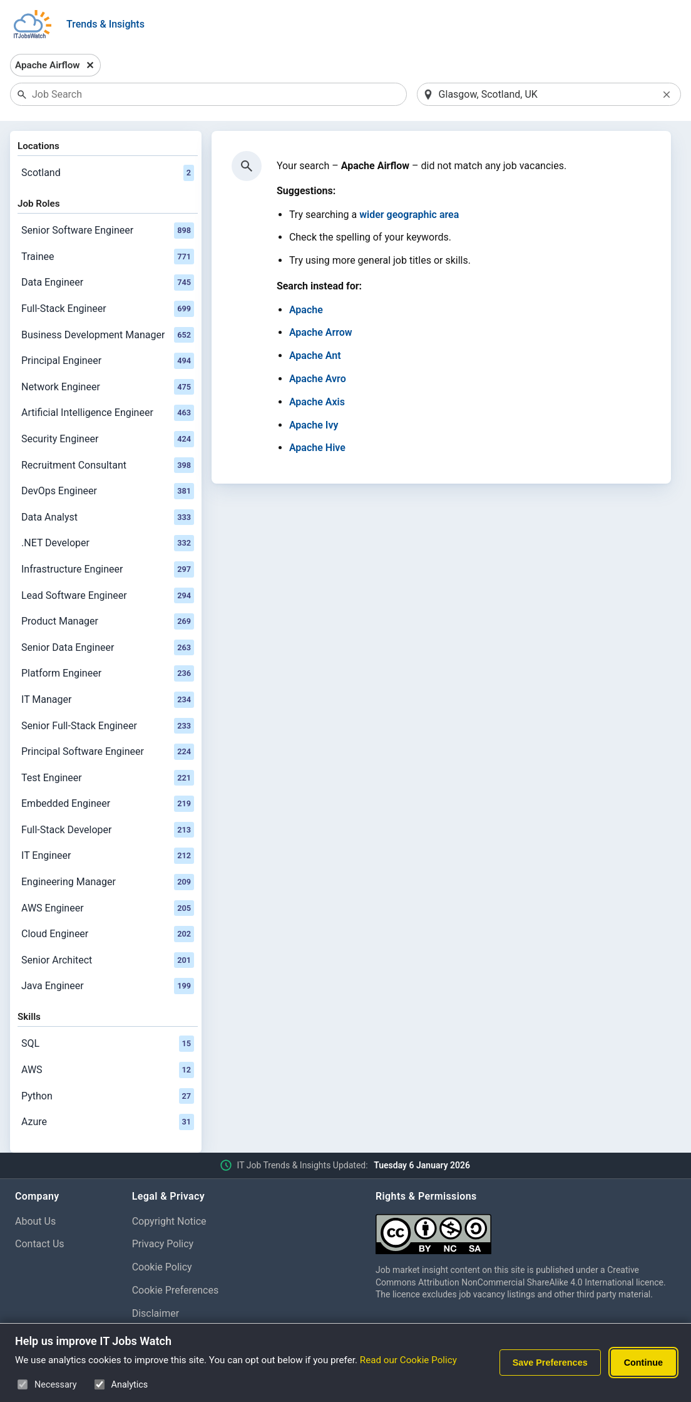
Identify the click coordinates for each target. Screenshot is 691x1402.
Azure (107, 1122)
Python (107, 1096)
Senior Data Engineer (107, 648)
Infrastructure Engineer (107, 569)
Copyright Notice (169, 1221)
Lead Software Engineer (107, 596)
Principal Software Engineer (107, 752)
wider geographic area (409, 215)
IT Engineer (107, 856)
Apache (306, 310)
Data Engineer (107, 282)
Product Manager (107, 621)
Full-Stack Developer (107, 830)
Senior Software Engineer (107, 230)
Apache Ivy (314, 425)
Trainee (107, 257)
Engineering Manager (107, 882)
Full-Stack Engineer (107, 309)
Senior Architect (107, 960)
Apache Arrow (320, 332)
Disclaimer (155, 1313)
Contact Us (39, 1244)
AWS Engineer (107, 908)
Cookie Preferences (175, 1290)
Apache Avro (317, 379)
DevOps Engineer (107, 491)
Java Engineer (107, 986)
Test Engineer (107, 778)
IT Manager (107, 700)
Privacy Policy (163, 1244)
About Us (35, 1221)
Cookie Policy (162, 1267)
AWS (107, 1070)
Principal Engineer (107, 361)
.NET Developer (107, 543)
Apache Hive (317, 448)
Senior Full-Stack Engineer (107, 726)
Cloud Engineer (107, 934)
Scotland (107, 173)
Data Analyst (107, 517)
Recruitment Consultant (107, 465)
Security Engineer (107, 439)
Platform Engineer (107, 673)
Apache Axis (317, 402)
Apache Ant (315, 355)
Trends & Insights (105, 24)
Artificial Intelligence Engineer (107, 413)
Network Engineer (107, 387)
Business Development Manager (107, 335)
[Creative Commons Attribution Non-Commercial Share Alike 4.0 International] (526, 1229)
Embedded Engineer (107, 804)
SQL (107, 1044)
